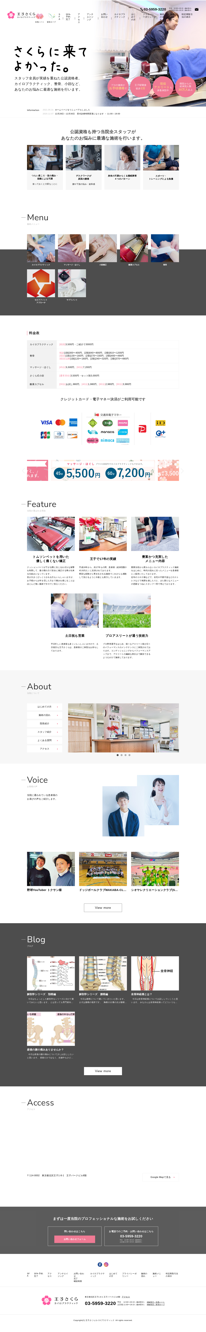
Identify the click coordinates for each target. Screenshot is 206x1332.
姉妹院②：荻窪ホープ (156, 1311)
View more (103, 912)
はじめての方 (133, 17)
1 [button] (118, 756)
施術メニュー (172, 17)
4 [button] (129, 756)
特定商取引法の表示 (187, 15)
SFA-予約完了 (68, 16)
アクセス (79, 18)
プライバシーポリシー (148, 15)
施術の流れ (162, 17)
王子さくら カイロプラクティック (21, 15)
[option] (123, 728)
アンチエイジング (90, 17)
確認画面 (78, 1288)
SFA (59, 16)
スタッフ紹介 (45, 733)
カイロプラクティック (119, 15)
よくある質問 (45, 741)
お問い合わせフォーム (75, 1246)
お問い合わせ (104, 15)
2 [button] (122, 756)
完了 (76, 1285)
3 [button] (125, 756)
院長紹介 (44, 724)
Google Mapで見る (161, 1184)
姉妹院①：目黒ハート (156, 1309)
